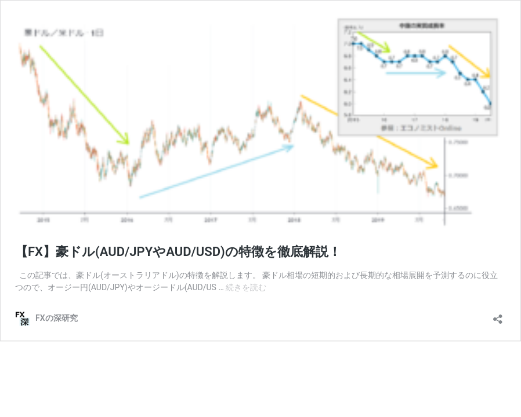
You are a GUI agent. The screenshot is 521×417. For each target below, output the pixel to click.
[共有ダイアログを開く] (498, 315)
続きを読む (246, 287)
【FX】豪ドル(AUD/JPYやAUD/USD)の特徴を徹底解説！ (178, 251)
